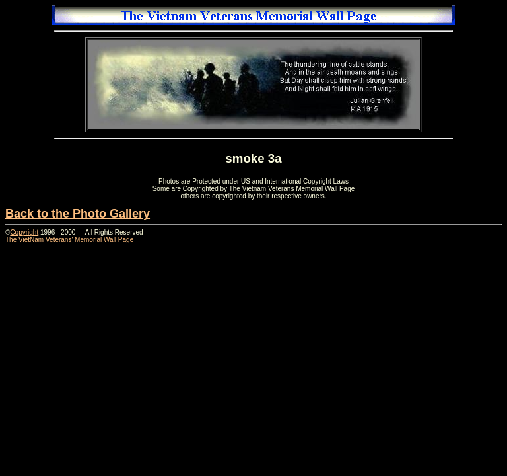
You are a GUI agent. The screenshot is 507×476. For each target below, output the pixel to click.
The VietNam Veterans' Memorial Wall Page (69, 239)
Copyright (24, 232)
